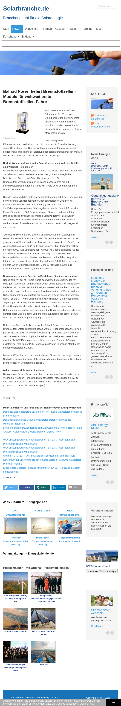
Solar (73, 28)
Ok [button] (113, 702)
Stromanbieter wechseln (100, 611)
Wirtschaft (31, 28)
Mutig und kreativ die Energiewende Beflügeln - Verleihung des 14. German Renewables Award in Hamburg (101, 289)
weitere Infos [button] (87, 703)
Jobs (98, 28)
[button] (10, 487)
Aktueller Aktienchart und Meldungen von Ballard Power (32, 431)
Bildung (27, 36)
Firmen (47, 28)
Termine (87, 28)
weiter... (95, 237)
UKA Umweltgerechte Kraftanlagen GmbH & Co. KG (101, 167)
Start (6, 28)
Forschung (10, 36)
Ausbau (60, 28)
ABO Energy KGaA (99, 426)
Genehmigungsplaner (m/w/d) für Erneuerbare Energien (105, 200)
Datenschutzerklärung (37, 697)
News (15, 28)
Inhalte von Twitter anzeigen (101, 571)
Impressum (17, 697)
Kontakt (56, 697)
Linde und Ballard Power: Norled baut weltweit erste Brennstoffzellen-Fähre (42, 427)
